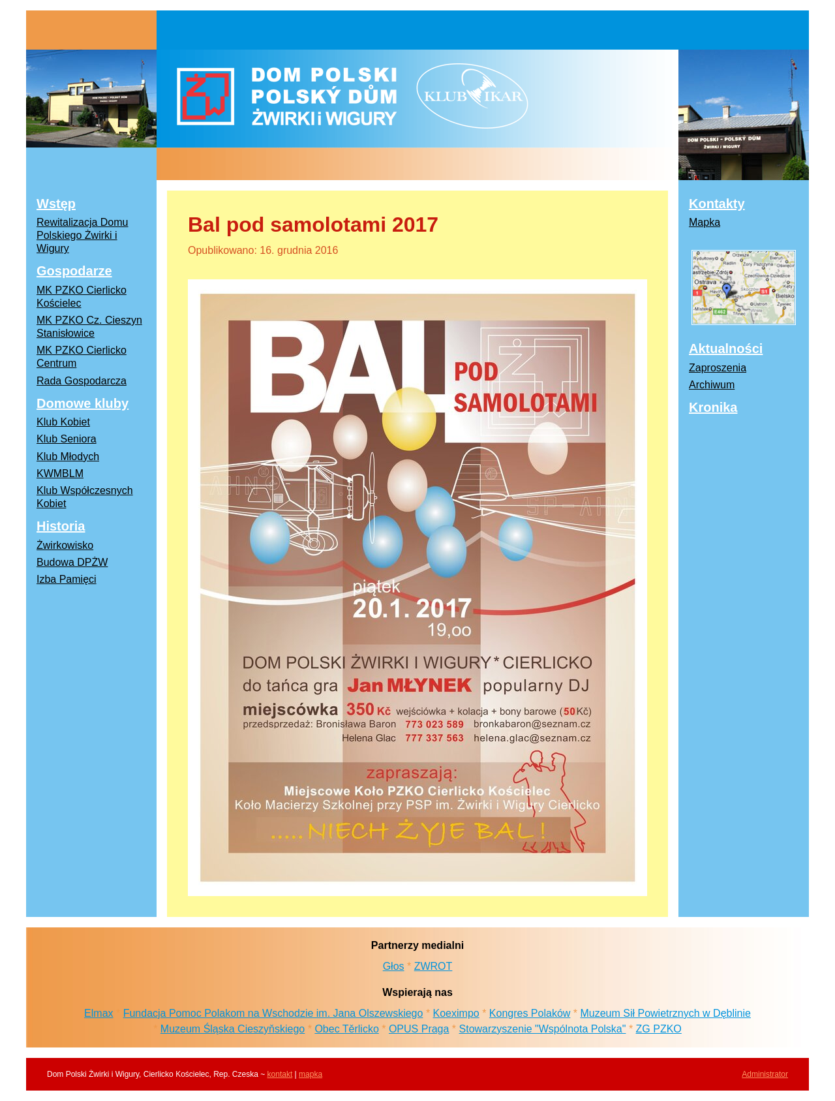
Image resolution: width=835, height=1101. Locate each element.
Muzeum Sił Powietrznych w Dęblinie (665, 1013)
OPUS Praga (419, 1028)
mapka (310, 1074)
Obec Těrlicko (346, 1028)
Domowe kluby (83, 403)
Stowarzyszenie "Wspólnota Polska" (542, 1028)
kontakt (280, 1074)
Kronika (713, 407)
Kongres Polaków (530, 1013)
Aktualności (726, 348)
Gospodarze (74, 271)
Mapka (704, 222)
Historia (61, 526)
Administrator (765, 1074)
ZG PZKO (659, 1028)
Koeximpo (456, 1013)
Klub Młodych (68, 456)
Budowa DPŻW (72, 562)
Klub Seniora (67, 438)
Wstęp (56, 203)
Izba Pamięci (67, 579)
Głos (393, 966)
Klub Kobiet (63, 421)
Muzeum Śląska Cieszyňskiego (232, 1028)
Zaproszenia (717, 367)
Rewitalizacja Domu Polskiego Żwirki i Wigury (83, 235)
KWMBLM (60, 473)
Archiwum (712, 384)
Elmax (98, 1013)
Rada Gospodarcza (82, 380)
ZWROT (433, 966)
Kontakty (717, 203)
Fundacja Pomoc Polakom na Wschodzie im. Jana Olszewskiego (273, 1013)
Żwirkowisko (65, 545)
